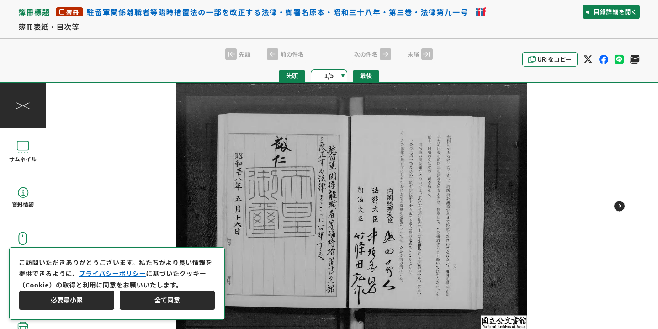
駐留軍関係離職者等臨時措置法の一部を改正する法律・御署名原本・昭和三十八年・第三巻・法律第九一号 (277, 12)
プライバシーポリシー (112, 273)
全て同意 (167, 299)
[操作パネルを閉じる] (23, 105)
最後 (366, 75)
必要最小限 (67, 299)
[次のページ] (619, 206)
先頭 (292, 75)
